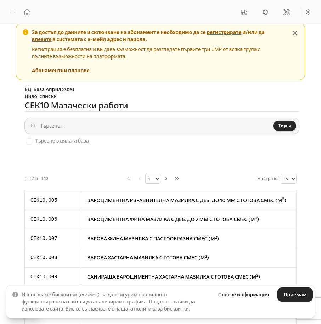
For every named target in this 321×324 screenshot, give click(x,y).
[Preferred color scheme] (308, 12)
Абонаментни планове (61, 70)
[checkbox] (29, 141)
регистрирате (224, 32)
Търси (284, 125)
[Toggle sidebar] (13, 12)
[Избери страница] (152, 179)
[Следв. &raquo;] (166, 179)
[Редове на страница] (289, 179)
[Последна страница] (177, 179)
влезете (42, 39)
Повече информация (243, 294)
